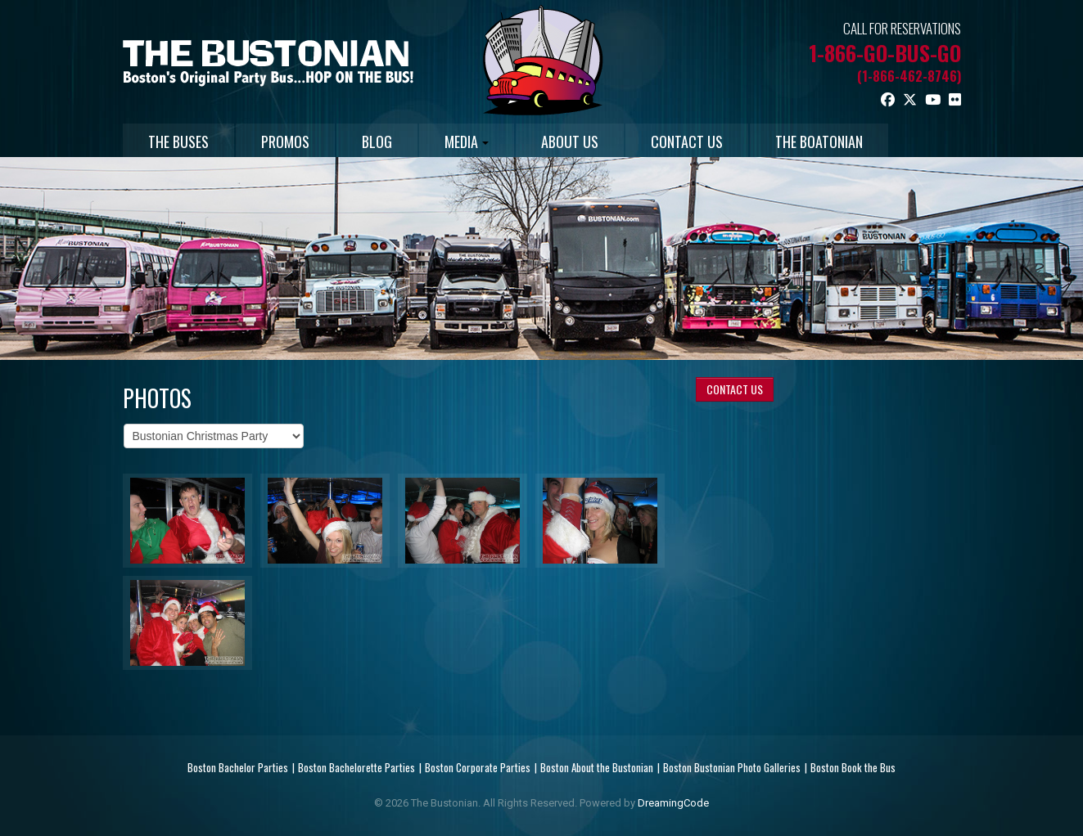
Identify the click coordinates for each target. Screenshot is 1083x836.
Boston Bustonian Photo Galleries (732, 767)
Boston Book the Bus (853, 767)
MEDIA (466, 141)
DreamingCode (673, 803)
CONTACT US (687, 141)
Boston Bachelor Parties (237, 767)
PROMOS (285, 141)
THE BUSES (178, 141)
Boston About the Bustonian (596, 767)
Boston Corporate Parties (477, 767)
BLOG (377, 141)
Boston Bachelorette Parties (356, 767)
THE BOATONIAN (819, 141)
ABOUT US (569, 141)
